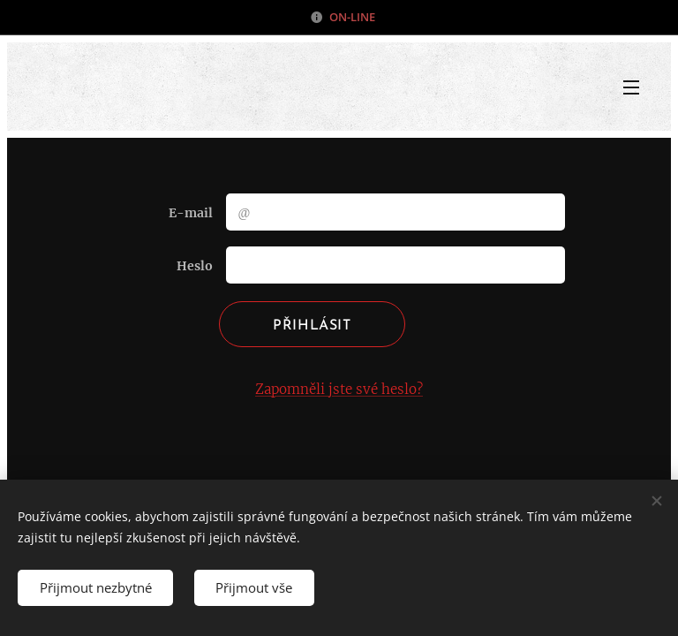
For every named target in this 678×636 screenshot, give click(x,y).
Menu (631, 87)
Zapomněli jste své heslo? (339, 389)
